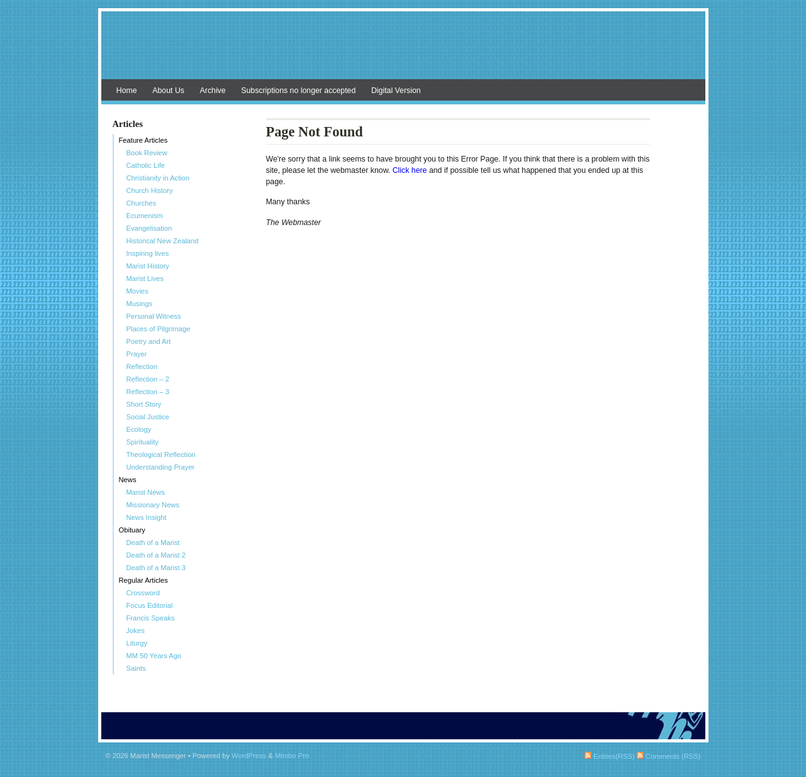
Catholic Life (145, 165)
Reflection (142, 366)
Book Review (146, 153)
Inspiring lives (147, 253)
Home (126, 90)
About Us (168, 90)
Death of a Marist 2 (156, 555)
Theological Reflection (161, 454)
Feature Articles (143, 140)
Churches (141, 203)
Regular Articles (143, 580)
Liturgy (137, 643)
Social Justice (147, 417)
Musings (139, 303)
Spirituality (142, 442)
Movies (137, 291)
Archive (213, 90)
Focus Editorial (149, 605)
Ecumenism (144, 215)
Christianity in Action (158, 178)
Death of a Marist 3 (156, 567)
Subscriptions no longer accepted (298, 90)
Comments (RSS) (669, 756)
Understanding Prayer (160, 467)
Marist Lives (145, 278)
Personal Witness (153, 316)
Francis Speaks (150, 618)
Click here (411, 170)
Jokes (135, 630)
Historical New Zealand (162, 241)
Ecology (139, 429)
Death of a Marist (153, 542)
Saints (136, 668)
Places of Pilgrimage (158, 329)
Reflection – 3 (147, 391)
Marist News (145, 492)
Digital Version (396, 90)
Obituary (132, 530)
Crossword (143, 593)
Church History (149, 190)
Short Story (144, 404)
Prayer (136, 354)
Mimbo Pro (292, 755)
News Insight (146, 517)
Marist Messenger (403, 52)
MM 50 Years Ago (154, 655)
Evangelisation (149, 228)
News (128, 479)
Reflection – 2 (147, 379)
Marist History (147, 266)
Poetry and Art (148, 341)
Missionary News (153, 505)
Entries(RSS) (609, 756)
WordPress (249, 755)
